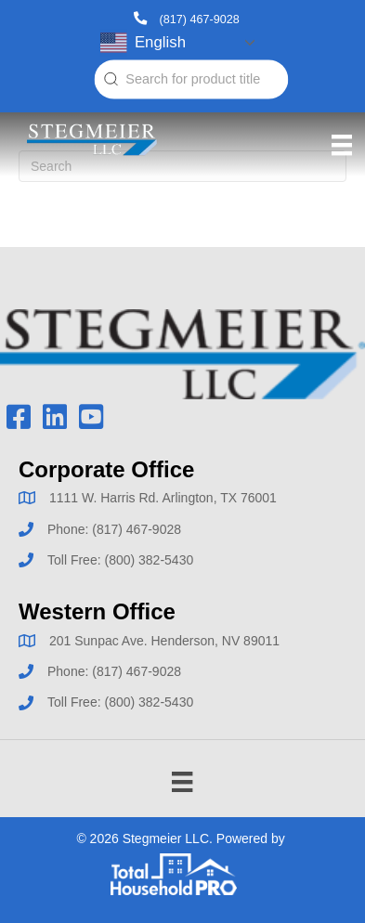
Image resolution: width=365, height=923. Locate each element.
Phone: (69, 529)
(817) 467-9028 (200, 18)
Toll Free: (75, 559)
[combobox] (191, 79)
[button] (18, 417)
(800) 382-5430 (148, 559)
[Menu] (342, 145)
